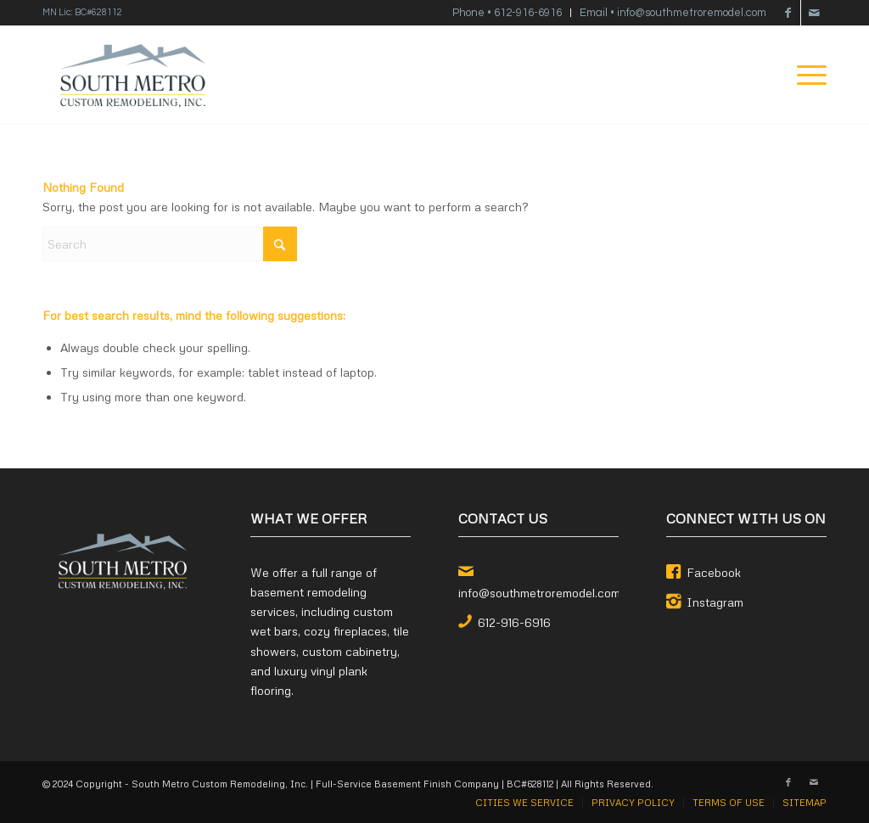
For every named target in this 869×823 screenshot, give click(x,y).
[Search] (169, 244)
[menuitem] (507, 12)
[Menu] (806, 75)
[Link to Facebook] (788, 12)
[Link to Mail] (814, 12)
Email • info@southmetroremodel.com (673, 13)
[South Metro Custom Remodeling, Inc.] (132, 75)
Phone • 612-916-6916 (507, 13)
